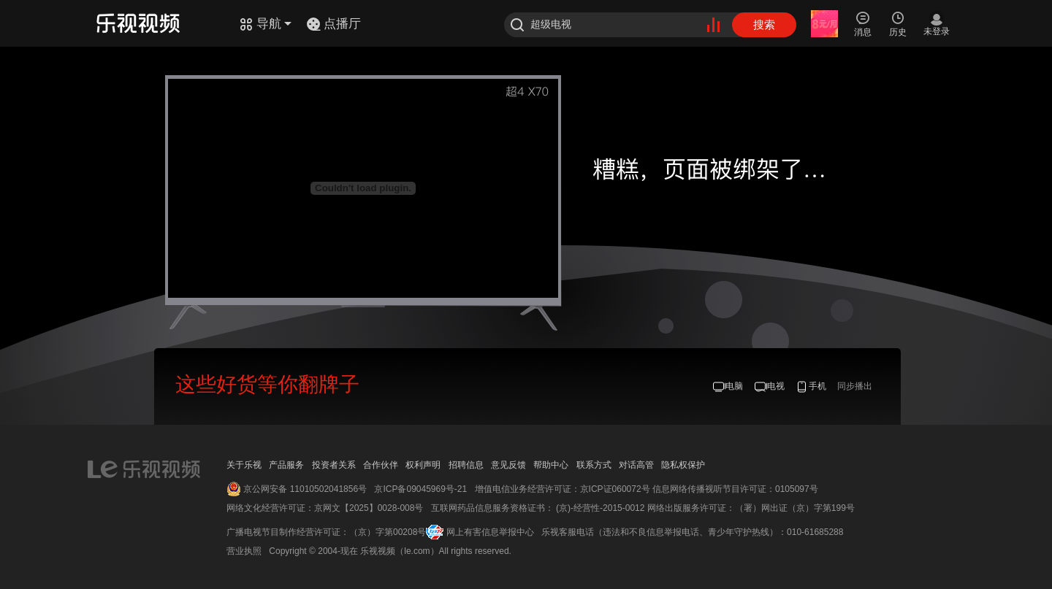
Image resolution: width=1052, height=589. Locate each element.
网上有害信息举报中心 (490, 532)
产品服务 (286, 465)
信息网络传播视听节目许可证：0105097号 (735, 489)
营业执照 (244, 551)
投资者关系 (334, 465)
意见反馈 (508, 465)
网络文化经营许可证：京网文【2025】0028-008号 (324, 508)
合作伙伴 (380, 465)
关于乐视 (244, 465)
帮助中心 (550, 465)
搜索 (764, 24)
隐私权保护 (683, 465)
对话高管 (636, 465)
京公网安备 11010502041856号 (305, 489)
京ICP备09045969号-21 (420, 489)
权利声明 (423, 465)
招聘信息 (466, 465)
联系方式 (593, 465)
